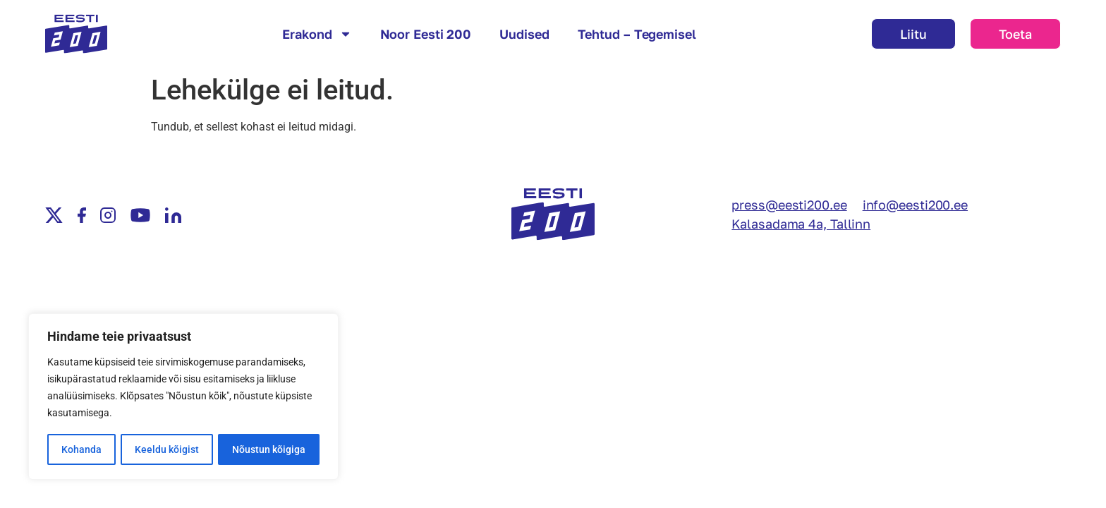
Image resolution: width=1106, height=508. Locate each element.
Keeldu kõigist (167, 449)
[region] (183, 397)
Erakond (316, 33)
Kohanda (81, 449)
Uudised (524, 34)
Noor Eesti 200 (426, 34)
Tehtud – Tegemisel (637, 34)
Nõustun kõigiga (268, 449)
